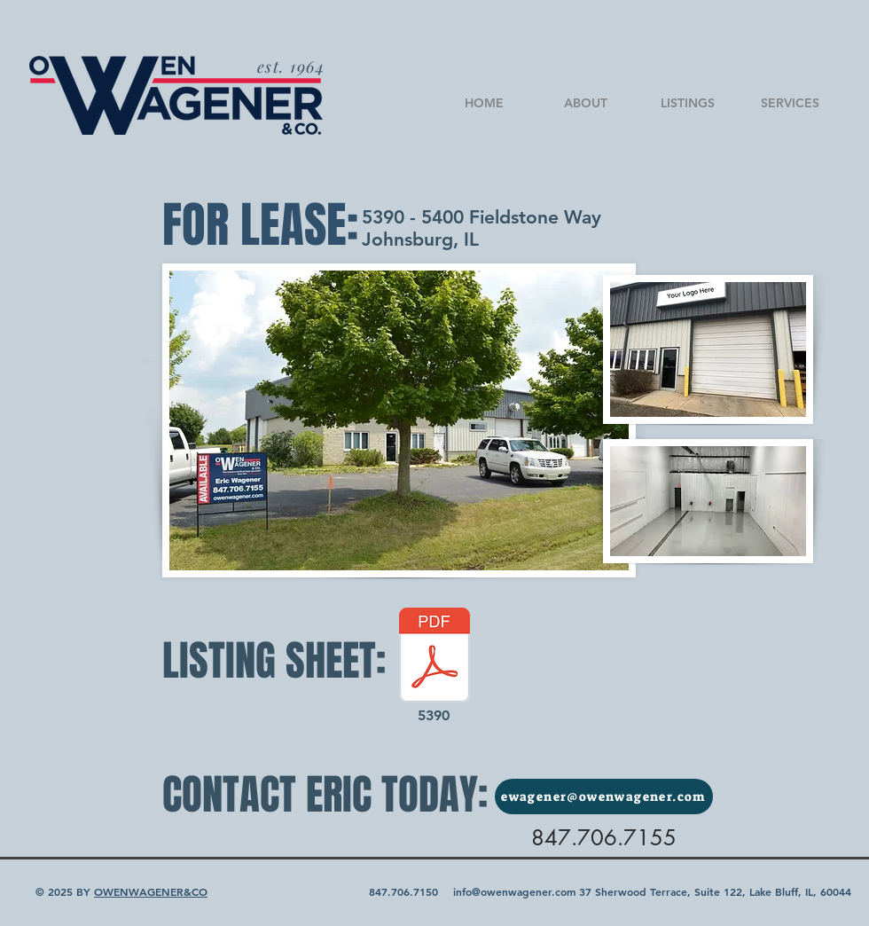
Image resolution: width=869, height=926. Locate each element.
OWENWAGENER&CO (150, 891)
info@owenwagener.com (514, 891)
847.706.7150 (403, 891)
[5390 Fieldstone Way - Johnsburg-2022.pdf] (434, 657)
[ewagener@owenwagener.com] (604, 796)
